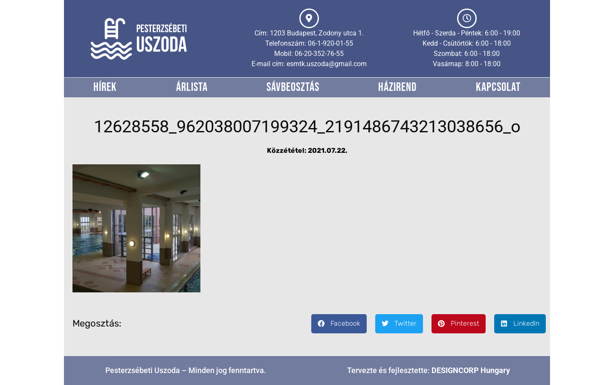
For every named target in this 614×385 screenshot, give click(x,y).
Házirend (397, 87)
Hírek (105, 87)
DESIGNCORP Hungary (471, 370)
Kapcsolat (498, 87)
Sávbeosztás (292, 87)
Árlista (192, 87)
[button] (339, 323)
